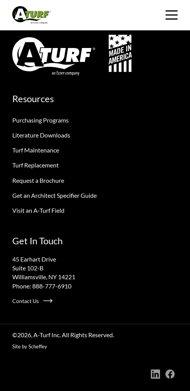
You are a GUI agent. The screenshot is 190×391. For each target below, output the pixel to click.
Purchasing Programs (40, 120)
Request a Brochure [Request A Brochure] (38, 180)
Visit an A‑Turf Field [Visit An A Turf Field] (38, 210)
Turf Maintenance (35, 150)
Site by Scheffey (29, 346)
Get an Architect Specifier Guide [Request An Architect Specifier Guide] (54, 195)
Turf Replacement (35, 165)
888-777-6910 (51, 286)
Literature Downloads (41, 135)
